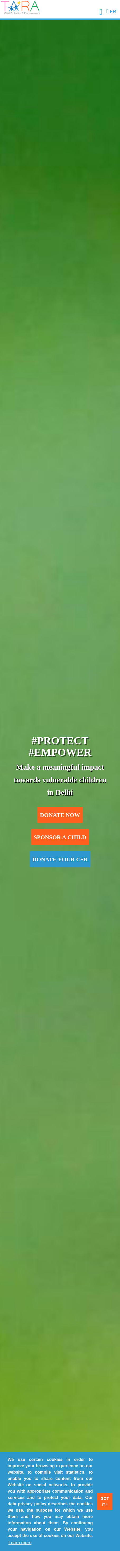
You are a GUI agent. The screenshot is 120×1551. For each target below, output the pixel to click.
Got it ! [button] (105, 1501)
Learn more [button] (19, 1542)
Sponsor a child (60, 837)
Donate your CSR (60, 859)
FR (111, 11)
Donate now (60, 815)
